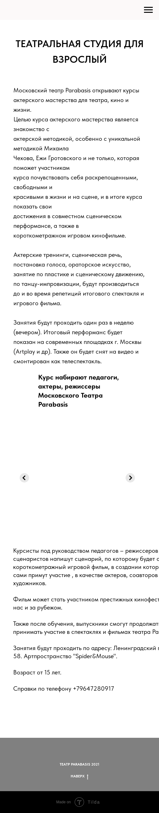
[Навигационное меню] (148, 10)
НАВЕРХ (79, 776)
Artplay (25, 351)
